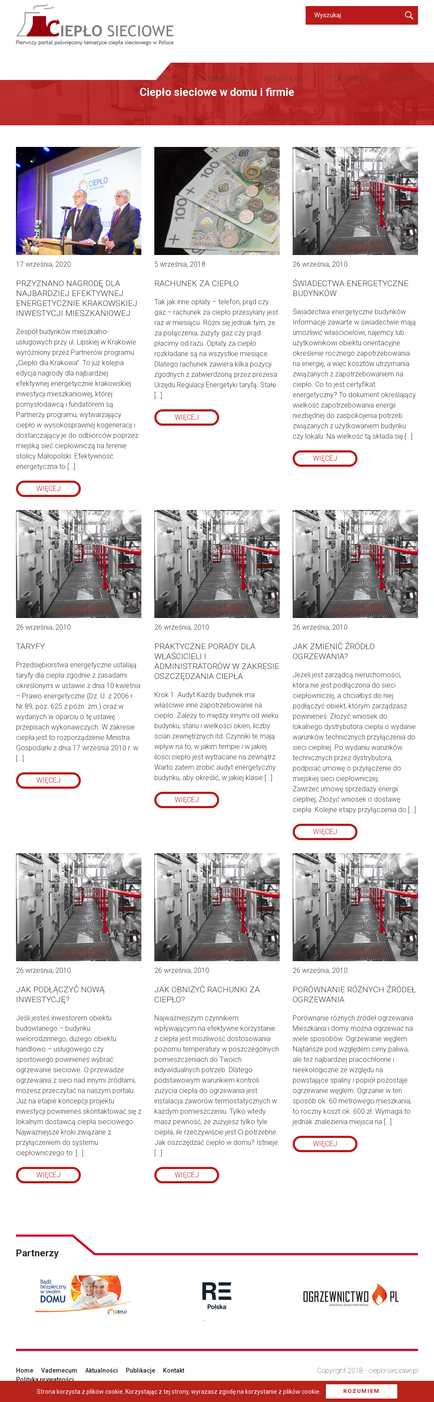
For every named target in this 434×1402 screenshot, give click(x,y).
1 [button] (204, 1320)
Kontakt (403, 78)
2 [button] (217, 1320)
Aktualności (285, 78)
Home (161, 78)
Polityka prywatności (45, 1379)
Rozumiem (361, 1391)
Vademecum (219, 78)
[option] (83, 1294)
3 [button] (230, 1320)
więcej (48, 488)
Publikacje (348, 78)
